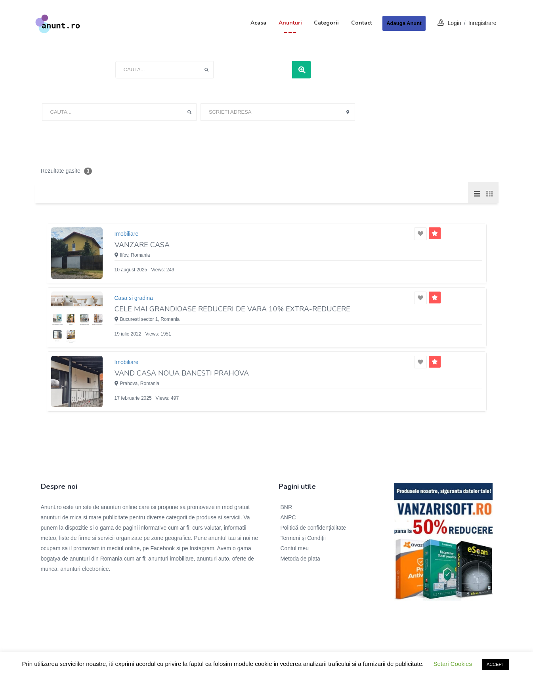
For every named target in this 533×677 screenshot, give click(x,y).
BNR (286, 507)
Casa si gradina (134, 298)
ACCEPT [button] (495, 664)
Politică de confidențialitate (313, 527)
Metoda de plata (300, 558)
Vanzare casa (142, 245)
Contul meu (295, 548)
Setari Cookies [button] (452, 663)
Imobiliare (127, 234)
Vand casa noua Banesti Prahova (182, 373)
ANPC (288, 517)
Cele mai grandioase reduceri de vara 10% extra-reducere (232, 309)
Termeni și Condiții (303, 538)
